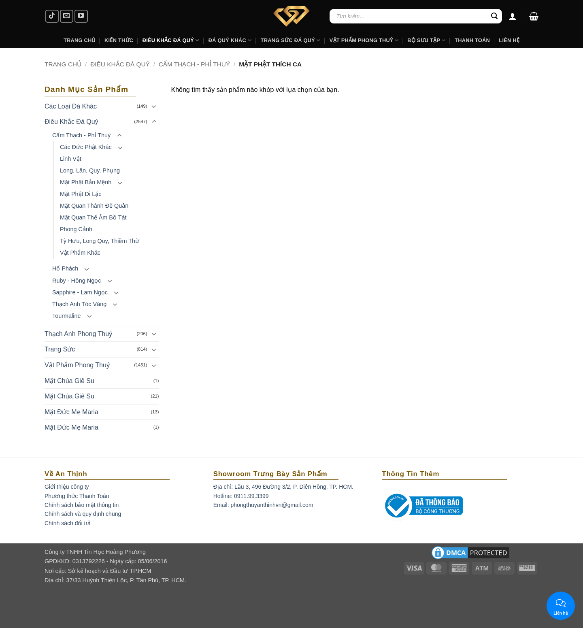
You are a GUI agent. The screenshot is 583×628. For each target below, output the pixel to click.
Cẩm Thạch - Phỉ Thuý (194, 64)
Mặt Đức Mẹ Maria (71, 412)
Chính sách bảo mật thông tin (82, 505)
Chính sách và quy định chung (83, 514)
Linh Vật (70, 158)
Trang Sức (60, 349)
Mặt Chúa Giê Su (69, 380)
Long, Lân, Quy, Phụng (90, 170)
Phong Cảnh (76, 229)
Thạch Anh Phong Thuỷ (78, 333)
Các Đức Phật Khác (86, 147)
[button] (533, 16)
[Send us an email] (66, 16)
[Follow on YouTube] (81, 16)
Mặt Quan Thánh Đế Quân (94, 205)
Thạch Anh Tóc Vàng (79, 304)
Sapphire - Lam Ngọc (80, 292)
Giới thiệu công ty (67, 486)
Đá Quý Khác (230, 40)
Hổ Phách (65, 268)
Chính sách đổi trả (68, 523)
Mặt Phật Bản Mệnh (85, 182)
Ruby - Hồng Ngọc (76, 280)
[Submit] (494, 16)
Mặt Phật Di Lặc (80, 194)
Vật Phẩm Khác (80, 252)
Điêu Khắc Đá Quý (120, 64)
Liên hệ (509, 40)
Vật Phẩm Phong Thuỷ (364, 40)
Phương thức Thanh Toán (77, 496)
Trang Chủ (80, 40)
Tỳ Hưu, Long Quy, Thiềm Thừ (99, 241)
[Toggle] (154, 106)
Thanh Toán (472, 40)
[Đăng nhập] (513, 16)
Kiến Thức (118, 40)
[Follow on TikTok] (52, 16)
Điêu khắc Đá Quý (171, 40)
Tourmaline (66, 316)
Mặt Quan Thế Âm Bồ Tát (93, 217)
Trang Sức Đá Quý (291, 40)
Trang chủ (63, 64)
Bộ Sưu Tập (426, 40)
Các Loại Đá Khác (71, 106)
